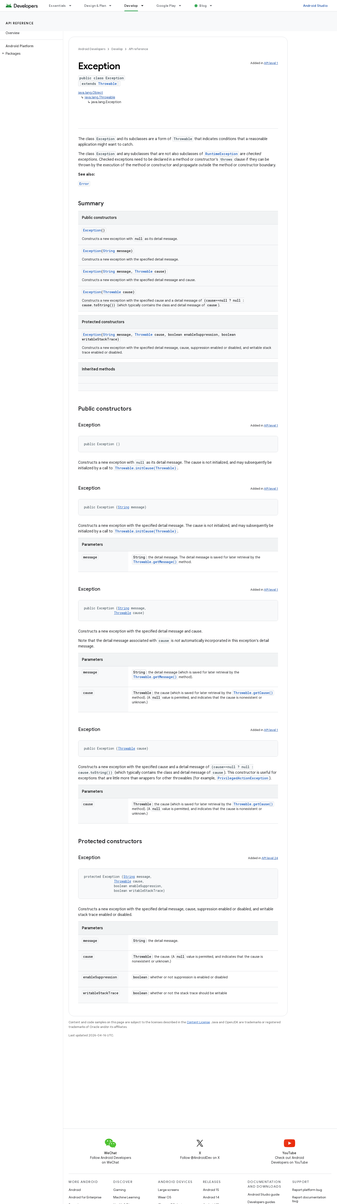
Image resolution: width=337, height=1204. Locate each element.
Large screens (168, 1190)
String (109, 251)
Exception (92, 230)
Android (75, 1190)
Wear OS (164, 1197)
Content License (198, 1022)
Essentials (57, 6)
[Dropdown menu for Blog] (213, 5)
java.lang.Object (90, 92)
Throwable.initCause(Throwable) (145, 468)
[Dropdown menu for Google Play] (182, 5)
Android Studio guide (263, 1194)
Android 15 (211, 1190)
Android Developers (91, 49)
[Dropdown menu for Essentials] (72, 5)
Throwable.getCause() (253, 693)
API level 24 (270, 858)
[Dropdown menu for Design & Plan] (112, 5)
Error (84, 183)
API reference (20, 23)
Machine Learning (126, 1197)
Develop (117, 49)
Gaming (119, 1190)
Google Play (166, 6)
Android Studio (315, 6)
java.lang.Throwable (100, 97)
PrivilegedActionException (243, 778)
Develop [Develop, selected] (131, 6)
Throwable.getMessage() (155, 562)
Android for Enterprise (85, 1197)
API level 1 (271, 63)
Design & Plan (95, 6)
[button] (30, 53)
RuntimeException (221, 154)
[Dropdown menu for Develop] (144, 5)
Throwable (107, 83)
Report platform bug (307, 1190)
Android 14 (211, 1197)
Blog (203, 6)
